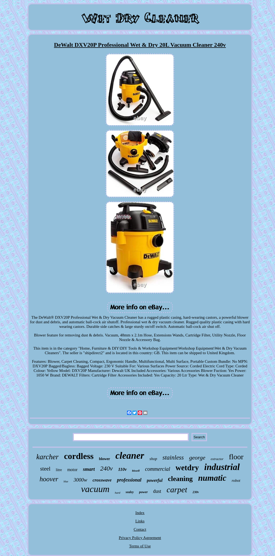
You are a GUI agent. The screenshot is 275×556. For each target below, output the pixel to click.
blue (66, 481)
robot (236, 480)
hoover (48, 479)
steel (45, 468)
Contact (140, 529)
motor (72, 469)
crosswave (102, 480)
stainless (173, 457)
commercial (157, 469)
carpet (177, 489)
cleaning (180, 479)
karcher (47, 457)
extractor (217, 459)
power (143, 492)
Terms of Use (140, 546)
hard (117, 492)
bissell (136, 470)
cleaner (129, 455)
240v (106, 468)
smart (89, 469)
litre (59, 470)
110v (122, 469)
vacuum (95, 489)
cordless (78, 456)
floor (236, 457)
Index (139, 513)
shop (153, 459)
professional (129, 480)
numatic (212, 478)
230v (196, 492)
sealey (130, 492)
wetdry (187, 467)
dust (157, 491)
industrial (222, 467)
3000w (80, 480)
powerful (155, 480)
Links (139, 521)
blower (104, 459)
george (197, 457)
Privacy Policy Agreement (140, 538)
